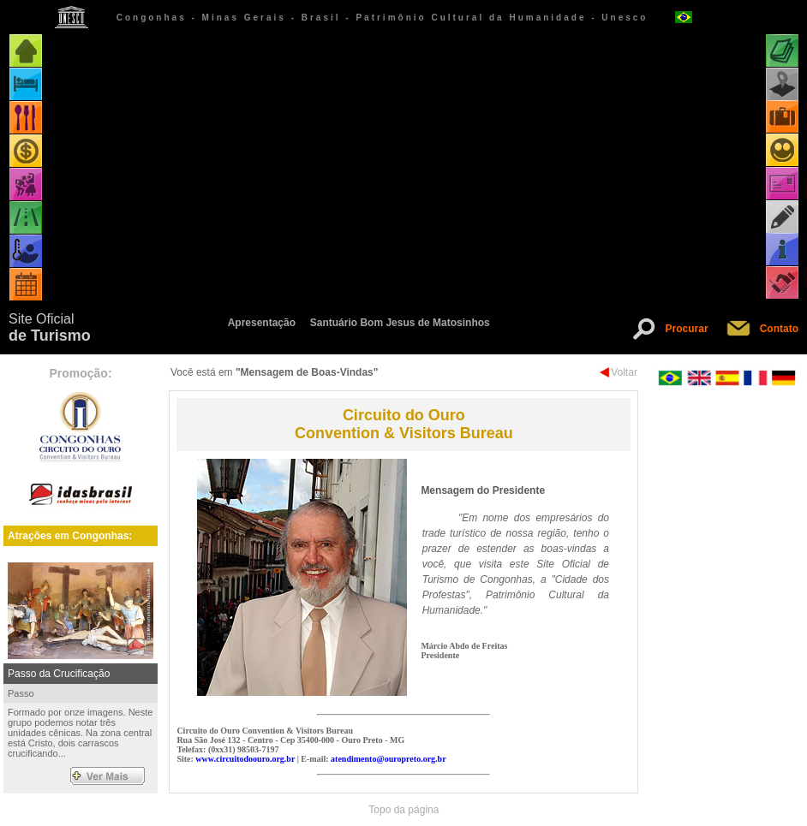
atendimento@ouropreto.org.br (388, 759)
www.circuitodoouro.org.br (245, 759)
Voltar (624, 372)
